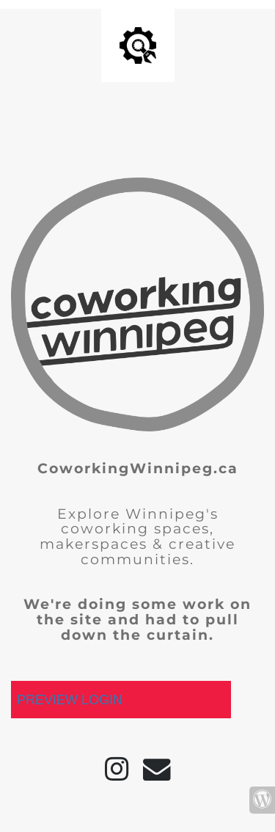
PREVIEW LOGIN (69, 700)
